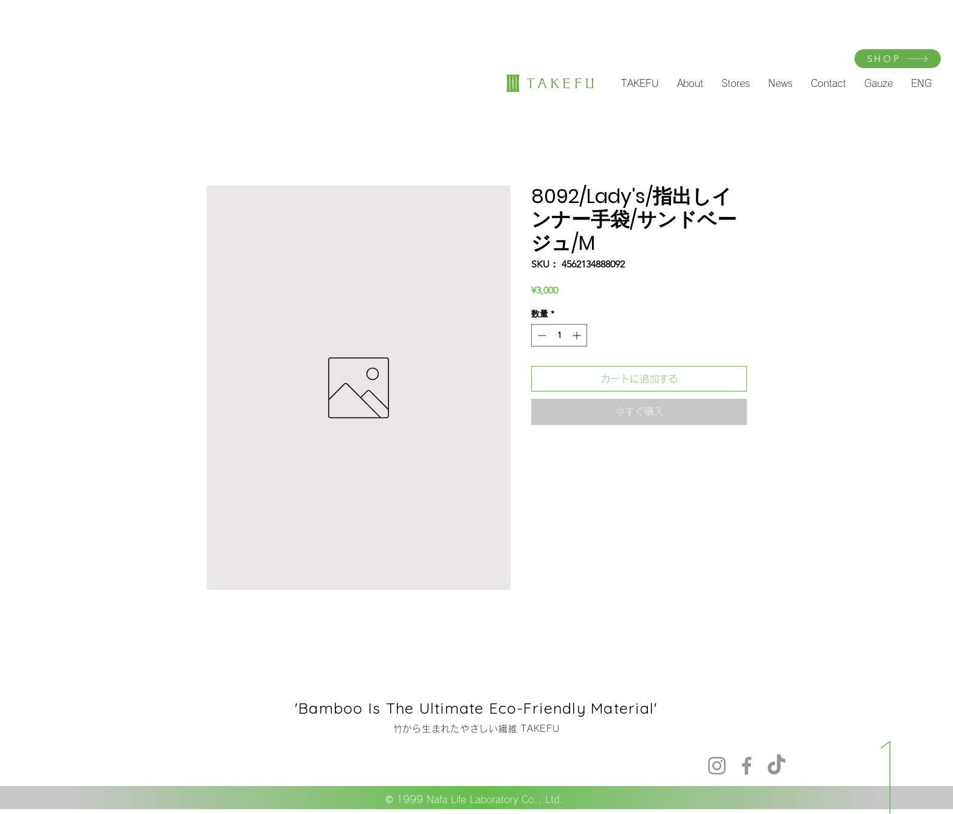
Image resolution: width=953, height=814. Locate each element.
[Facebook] (747, 766)
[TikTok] (776, 766)
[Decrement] (540, 335)
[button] (640, 83)
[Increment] (577, 335)
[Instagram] (717, 766)
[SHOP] (898, 58)
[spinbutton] (559, 335)
